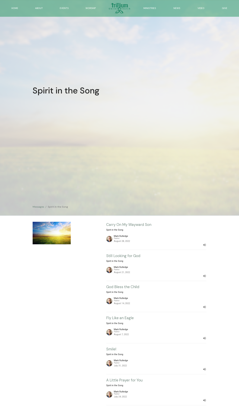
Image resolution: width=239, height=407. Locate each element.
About (39, 8)
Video (201, 8)
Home (14, 8)
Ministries (149, 8)
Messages (38, 206)
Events (64, 8)
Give (224, 8)
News (176, 8)
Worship (91, 8)
